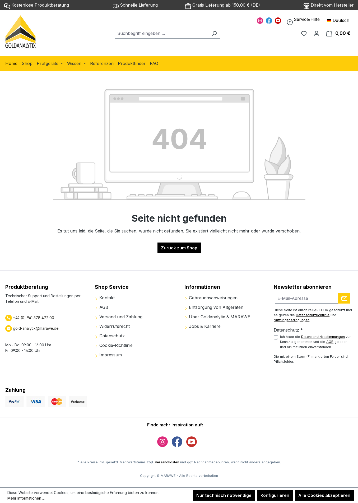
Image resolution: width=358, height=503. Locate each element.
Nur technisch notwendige (224, 495)
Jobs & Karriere (202, 326)
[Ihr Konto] (316, 33)
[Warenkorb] (338, 33)
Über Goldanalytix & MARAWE (217, 316)
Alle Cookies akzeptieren (324, 495)
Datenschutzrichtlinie (312, 315)
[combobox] (161, 33)
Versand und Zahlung (118, 316)
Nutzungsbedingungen (291, 320)
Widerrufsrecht (112, 326)
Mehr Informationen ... (26, 498)
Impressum (108, 354)
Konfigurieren (275, 495)
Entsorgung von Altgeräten (213, 307)
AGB (101, 307)
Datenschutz (110, 335)
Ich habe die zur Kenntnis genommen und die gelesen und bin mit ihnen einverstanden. (315, 342)
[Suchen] (214, 33)
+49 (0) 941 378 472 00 (33, 317)
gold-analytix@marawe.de (36, 328)
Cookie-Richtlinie (114, 345)
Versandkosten (167, 462)
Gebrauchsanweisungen (211, 297)
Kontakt (105, 297)
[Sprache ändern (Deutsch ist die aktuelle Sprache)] (340, 20)
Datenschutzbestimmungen (323, 337)
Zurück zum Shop (179, 247)
